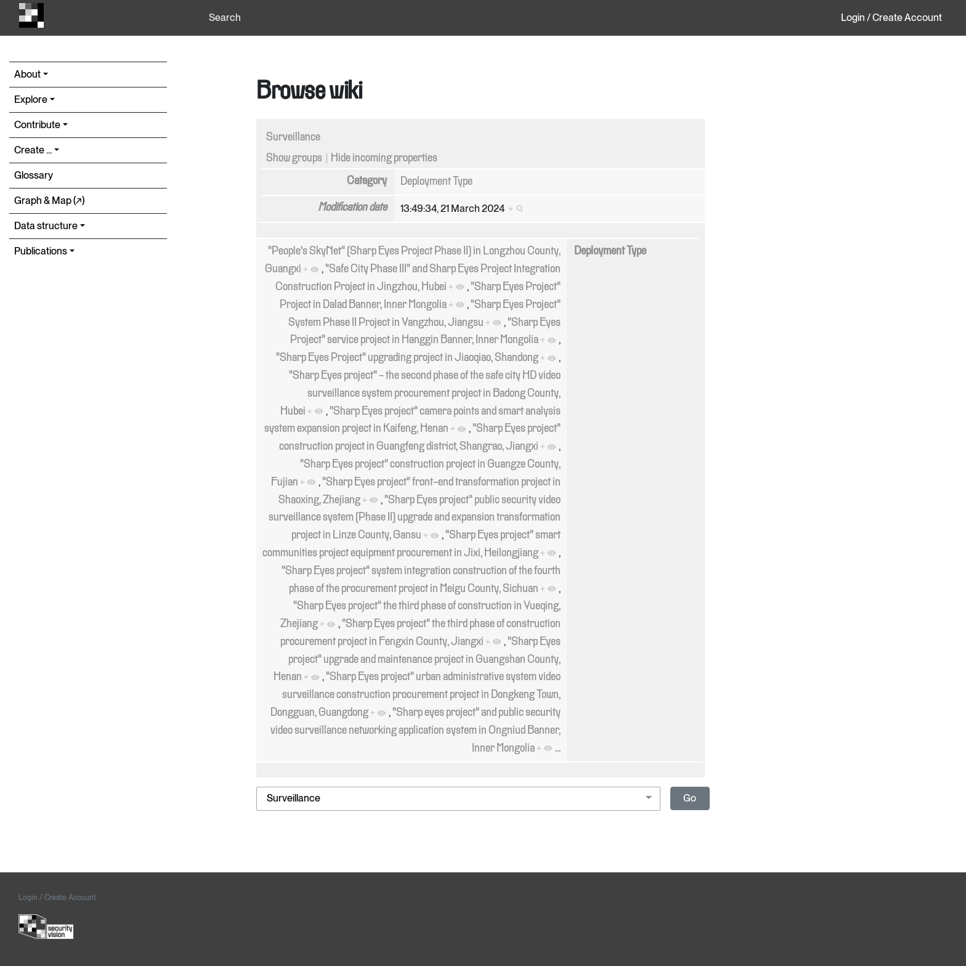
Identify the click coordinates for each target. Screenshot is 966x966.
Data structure (46, 226)
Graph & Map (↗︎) (49, 200)
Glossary (33, 175)
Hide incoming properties (384, 158)
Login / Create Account (891, 17)
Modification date (352, 207)
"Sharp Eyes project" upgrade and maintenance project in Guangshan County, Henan (417, 659)
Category (367, 181)
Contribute (37, 125)
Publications (40, 251)
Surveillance (293, 137)
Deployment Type (436, 181)
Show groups (294, 158)
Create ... (33, 150)
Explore (30, 99)
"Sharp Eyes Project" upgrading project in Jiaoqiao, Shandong (407, 357)
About (27, 74)
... (558, 748)
